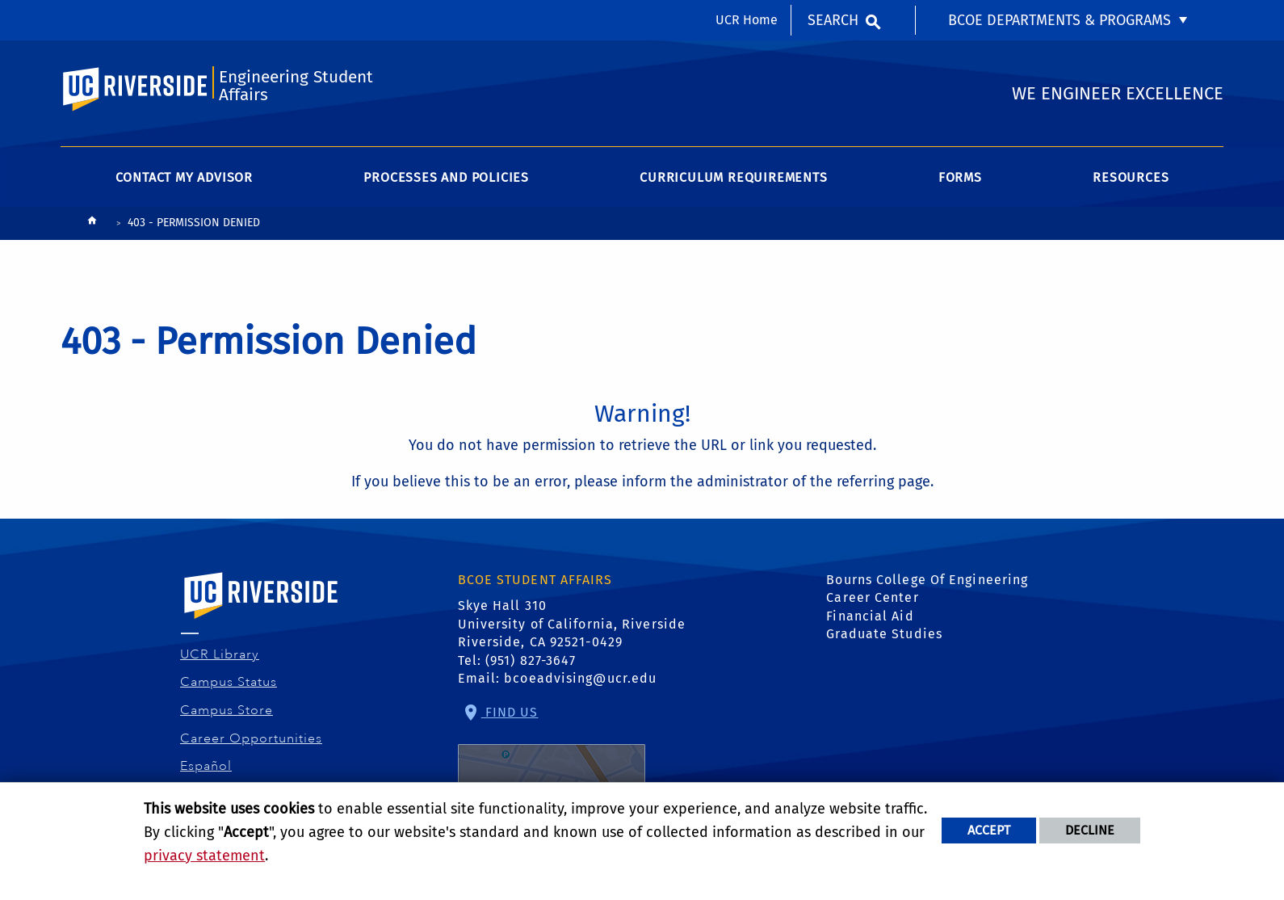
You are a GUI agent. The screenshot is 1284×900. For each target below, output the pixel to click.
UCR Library (220, 654)
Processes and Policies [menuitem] (446, 177)
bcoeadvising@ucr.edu (580, 678)
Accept (988, 830)
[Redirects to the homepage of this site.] (92, 224)
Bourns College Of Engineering (927, 579)
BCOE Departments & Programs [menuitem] (1059, 20)
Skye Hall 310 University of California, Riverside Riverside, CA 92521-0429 (572, 624)
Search (833, 20)
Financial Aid (869, 616)
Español (206, 766)
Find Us (551, 757)
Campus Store (227, 710)
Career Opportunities (251, 738)
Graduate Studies (884, 633)
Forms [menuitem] (960, 177)
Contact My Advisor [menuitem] (184, 177)
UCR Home (746, 19)
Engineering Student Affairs (296, 86)
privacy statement (204, 855)
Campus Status (229, 682)
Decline (1089, 830)
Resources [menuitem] (1131, 177)
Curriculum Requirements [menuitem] (733, 177)
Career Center (872, 597)
